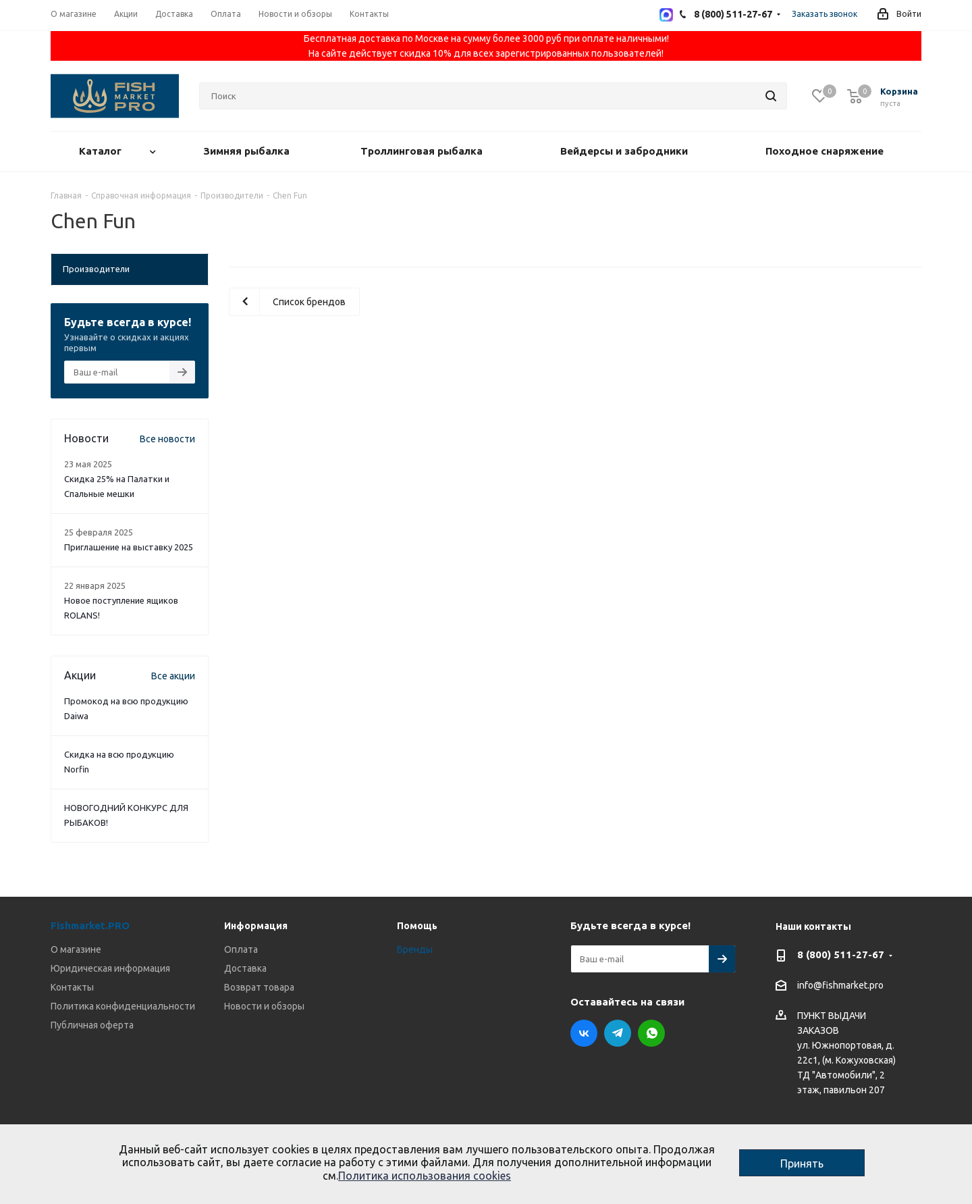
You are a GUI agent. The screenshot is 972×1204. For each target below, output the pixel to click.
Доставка (245, 968)
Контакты (72, 987)
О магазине (76, 949)
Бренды (415, 949)
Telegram (617, 1033)
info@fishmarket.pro (840, 985)
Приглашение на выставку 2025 (128, 547)
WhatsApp (651, 1033)
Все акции (173, 676)
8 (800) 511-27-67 (840, 954)
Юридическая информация (110, 968)
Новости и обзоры (264, 1006)
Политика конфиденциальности (123, 1006)
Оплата (241, 949)
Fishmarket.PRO (90, 925)
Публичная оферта (92, 1025)
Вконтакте (583, 1033)
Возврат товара (259, 987)
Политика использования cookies (424, 1176)
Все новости (167, 439)
